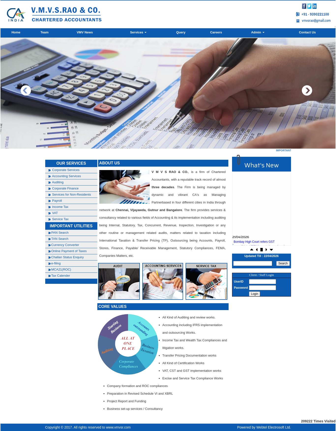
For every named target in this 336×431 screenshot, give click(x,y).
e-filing (56, 263)
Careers (216, 32)
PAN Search (60, 232)
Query (181, 32)
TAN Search (60, 239)
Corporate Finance (65, 188)
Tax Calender (60, 275)
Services (138, 32)
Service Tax (60, 219)
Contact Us (307, 32)
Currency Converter (65, 245)
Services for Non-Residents (71, 194)
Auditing (57, 182)
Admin (257, 32)
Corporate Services (65, 170)
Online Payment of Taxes (69, 251)
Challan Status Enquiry (67, 257)
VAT (54, 213)
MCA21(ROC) (61, 269)
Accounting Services (66, 176)
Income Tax (60, 207)
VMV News (85, 32)
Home (16, 32)
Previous (26, 90)
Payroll (56, 200)
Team (45, 32)
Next (307, 90)
